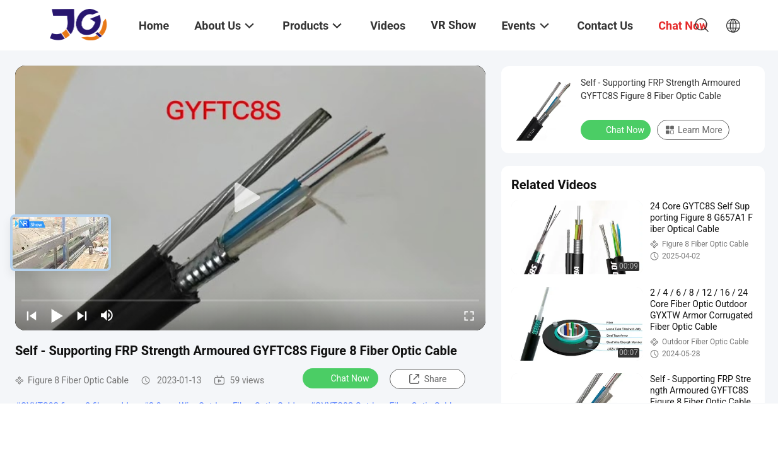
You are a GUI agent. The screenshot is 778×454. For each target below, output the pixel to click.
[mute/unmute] (107, 315)
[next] (82, 315)
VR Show (453, 25)
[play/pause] (56, 315)
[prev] (31, 315)
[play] (250, 198)
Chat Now (342, 377)
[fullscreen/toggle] (469, 315)
